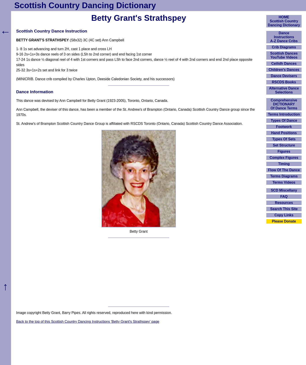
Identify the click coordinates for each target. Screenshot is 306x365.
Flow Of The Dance (284, 170)
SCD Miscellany (284, 190)
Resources (284, 203)
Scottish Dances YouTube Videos (284, 55)
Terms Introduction (284, 114)
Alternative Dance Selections (284, 90)
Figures (284, 151)
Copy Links (283, 215)
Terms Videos (283, 182)
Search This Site (284, 209)
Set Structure (284, 145)
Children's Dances (284, 70)
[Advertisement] (138, 272)
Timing (284, 164)
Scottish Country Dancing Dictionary (85, 5)
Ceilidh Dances (284, 63)
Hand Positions (284, 133)
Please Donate (284, 221)
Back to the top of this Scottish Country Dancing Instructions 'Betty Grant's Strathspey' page (87, 321)
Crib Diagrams (284, 47)
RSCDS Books (284, 82)
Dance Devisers (284, 76)
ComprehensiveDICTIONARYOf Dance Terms (283, 104)
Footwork (284, 127)
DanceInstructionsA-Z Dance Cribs (284, 37)
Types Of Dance (284, 120)
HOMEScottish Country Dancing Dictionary (284, 21)
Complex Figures (284, 158)
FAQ (284, 196)
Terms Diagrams (284, 176)
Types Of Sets (284, 139)
